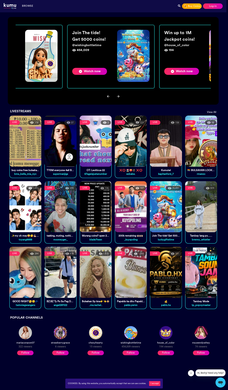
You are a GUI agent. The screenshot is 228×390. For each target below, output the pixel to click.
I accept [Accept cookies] (155, 383)
